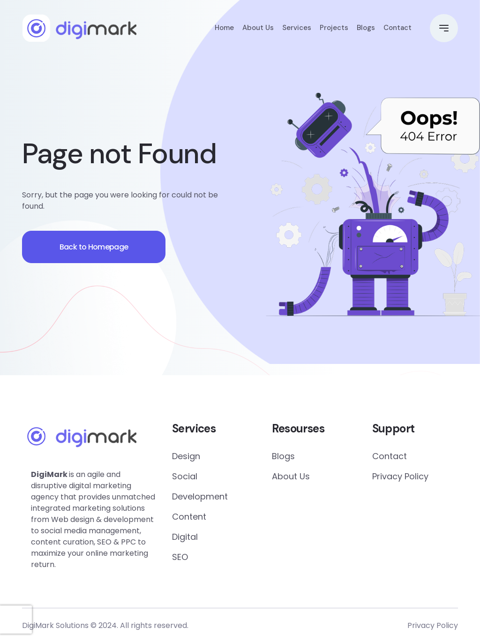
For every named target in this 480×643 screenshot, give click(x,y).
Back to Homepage (94, 247)
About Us (258, 28)
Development (200, 496)
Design (186, 456)
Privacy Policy (400, 476)
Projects (334, 28)
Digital (185, 537)
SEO (180, 557)
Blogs (366, 28)
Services (296, 28)
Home (224, 28)
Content (189, 516)
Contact (397, 28)
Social (184, 476)
